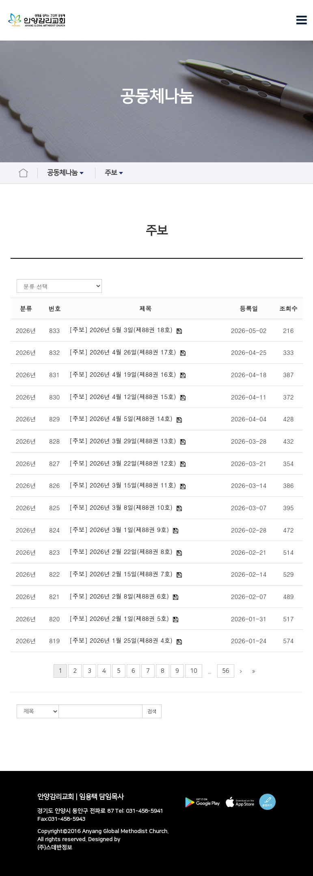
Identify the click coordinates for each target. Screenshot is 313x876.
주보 (115, 173)
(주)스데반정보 (54, 847)
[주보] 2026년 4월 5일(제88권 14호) (121, 418)
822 (54, 574)
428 (288, 418)
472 (288, 530)
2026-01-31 (249, 618)
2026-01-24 (249, 640)
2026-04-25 (249, 352)
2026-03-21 (249, 463)
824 (54, 530)
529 (288, 574)
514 (288, 552)
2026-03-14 (249, 485)
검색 (151, 711)
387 (288, 374)
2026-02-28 (249, 530)
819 (54, 640)
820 (54, 618)
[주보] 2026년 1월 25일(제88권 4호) (121, 640)
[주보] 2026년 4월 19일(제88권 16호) (122, 374)
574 (288, 640)
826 (54, 485)
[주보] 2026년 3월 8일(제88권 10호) (121, 507)
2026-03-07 (249, 507)
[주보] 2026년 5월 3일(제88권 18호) (121, 329)
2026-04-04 (249, 418)
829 (54, 418)
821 (54, 596)
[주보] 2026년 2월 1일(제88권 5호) (119, 618)
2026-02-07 (249, 596)
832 (54, 352)
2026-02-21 (249, 552)
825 (54, 507)
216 (288, 330)
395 (288, 507)
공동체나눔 (66, 173)
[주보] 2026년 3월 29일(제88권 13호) (122, 440)
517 (288, 618)
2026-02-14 (249, 574)
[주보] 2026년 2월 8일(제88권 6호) (119, 596)
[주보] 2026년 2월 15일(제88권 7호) (121, 573)
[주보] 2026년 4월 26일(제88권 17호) (122, 352)
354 (288, 463)
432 (288, 441)
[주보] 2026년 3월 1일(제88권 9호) (119, 529)
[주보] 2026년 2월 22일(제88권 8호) (121, 551)
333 (288, 352)
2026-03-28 (249, 441)
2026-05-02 (249, 330)
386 (288, 485)
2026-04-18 (249, 374)
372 (288, 397)
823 (54, 552)
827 (54, 463)
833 (54, 330)
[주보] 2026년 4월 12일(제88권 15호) (122, 396)
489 (288, 596)
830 (54, 397)
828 (54, 441)
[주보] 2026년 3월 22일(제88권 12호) (122, 463)
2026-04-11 (249, 397)
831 (54, 374)
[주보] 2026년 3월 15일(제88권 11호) (122, 485)
